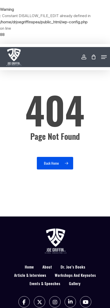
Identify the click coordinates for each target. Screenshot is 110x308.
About (47, 267)
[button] (104, 57)
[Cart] (94, 57)
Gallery (74, 283)
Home (29, 267)
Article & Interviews (30, 275)
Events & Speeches (45, 283)
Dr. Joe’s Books (73, 267)
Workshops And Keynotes (75, 275)
